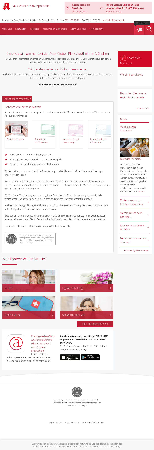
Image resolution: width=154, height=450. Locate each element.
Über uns (7, 28)
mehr (142, 191)
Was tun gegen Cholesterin (128, 128)
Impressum (56, 422)
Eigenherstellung (86, 288)
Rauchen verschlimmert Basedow (132, 227)
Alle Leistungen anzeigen (95, 323)
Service (9, 288)
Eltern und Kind (78, 28)
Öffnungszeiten (79, 11)
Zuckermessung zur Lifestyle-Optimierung (131, 202)
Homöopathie (97, 28)
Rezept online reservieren (17, 99)
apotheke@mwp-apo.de (114, 20)
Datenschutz (73, 422)
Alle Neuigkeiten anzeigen (137, 250)
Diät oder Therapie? (130, 158)
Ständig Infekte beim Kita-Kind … (131, 214)
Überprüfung (29, 315)
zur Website (143, 108)
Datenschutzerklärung (110, 446)
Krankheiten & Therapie (55, 28)
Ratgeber (34, 28)
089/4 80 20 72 (72, 20)
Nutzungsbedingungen (93, 422)
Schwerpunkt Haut (86, 315)
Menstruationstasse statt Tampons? (133, 240)
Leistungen (20, 28)
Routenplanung (113, 11)
